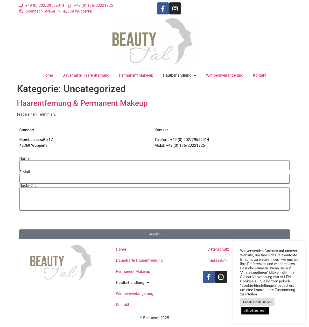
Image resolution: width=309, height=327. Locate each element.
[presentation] (56, 220)
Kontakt (259, 75)
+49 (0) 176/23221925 (185, 145)
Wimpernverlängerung (224, 75)
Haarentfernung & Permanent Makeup (82, 103)
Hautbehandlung (179, 75)
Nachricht (27, 185)
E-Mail (24, 172)
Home (48, 75)
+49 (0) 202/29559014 (189, 139)
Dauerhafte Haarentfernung (86, 75)
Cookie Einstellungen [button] (257, 302)
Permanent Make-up (136, 75)
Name (24, 158)
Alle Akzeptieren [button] (255, 311)
